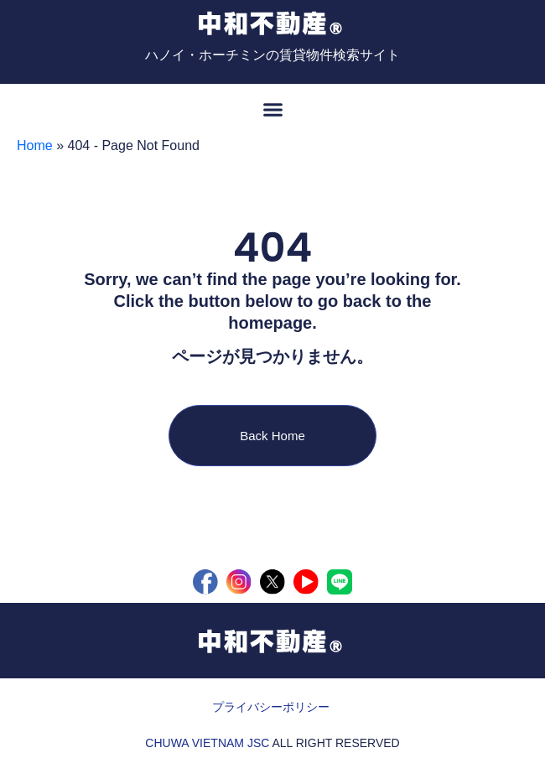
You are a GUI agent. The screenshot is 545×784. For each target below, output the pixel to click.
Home (35, 145)
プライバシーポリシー (271, 707)
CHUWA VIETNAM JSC (207, 743)
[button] (272, 109)
